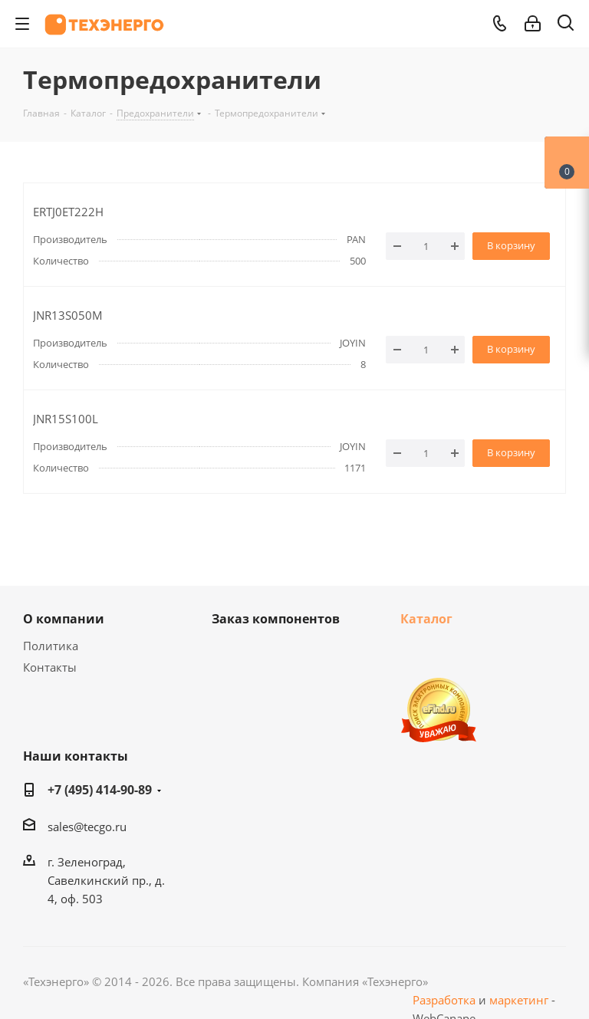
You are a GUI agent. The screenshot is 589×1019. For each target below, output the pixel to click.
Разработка (444, 999)
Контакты (50, 667)
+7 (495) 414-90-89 (100, 789)
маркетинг (518, 999)
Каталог (426, 618)
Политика (50, 645)
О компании (63, 618)
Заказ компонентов (276, 618)
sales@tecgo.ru (87, 826)
